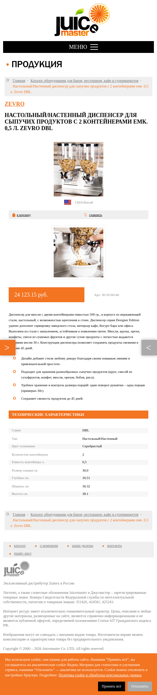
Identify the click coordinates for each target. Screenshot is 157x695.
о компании (49, 545)
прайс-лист (22, 553)
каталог (20, 545)
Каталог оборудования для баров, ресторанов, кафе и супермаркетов (84, 80)
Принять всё (111, 686)
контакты (114, 545)
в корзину (24, 215)
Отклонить (139, 686)
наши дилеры (82, 545)
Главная (19, 80)
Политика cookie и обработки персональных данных (100, 675)
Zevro (15, 104)
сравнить (95, 215)
